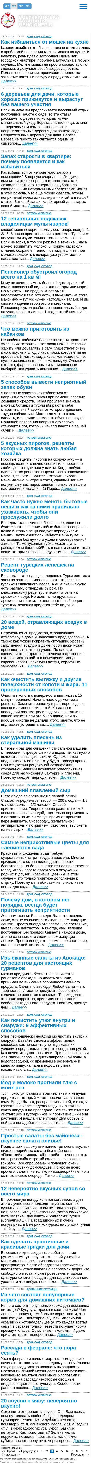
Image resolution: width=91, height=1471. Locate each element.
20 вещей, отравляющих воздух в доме (44, 624)
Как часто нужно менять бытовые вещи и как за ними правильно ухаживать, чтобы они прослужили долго (44, 509)
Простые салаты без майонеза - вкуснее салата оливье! (42, 1138)
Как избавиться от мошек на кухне (45, 42)
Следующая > (11, 1454)
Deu (28, 6)
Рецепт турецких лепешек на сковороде (37, 567)
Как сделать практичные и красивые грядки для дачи (35, 1244)
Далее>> (8, 81)
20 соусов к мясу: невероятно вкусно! (39, 1403)
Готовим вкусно (39, 213)
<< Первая (8, 1451)
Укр (7, 6)
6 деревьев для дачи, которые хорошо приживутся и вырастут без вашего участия (42, 99)
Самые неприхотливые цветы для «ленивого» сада (45, 845)
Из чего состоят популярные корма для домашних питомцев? (42, 1297)
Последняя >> (80, 1454)
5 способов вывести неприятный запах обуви (43, 384)
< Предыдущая (28, 1451)
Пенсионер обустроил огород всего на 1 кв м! (39, 274)
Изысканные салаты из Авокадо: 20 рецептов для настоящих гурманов (43, 963)
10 (87, 1451)
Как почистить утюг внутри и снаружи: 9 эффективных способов (38, 1025)
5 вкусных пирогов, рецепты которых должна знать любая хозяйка (39, 448)
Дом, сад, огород (39, 36)
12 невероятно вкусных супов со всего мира (43, 1191)
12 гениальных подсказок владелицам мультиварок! (35, 221)
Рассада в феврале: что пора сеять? (38, 1350)
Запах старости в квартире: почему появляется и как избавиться (36, 161)
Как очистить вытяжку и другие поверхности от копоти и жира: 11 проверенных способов (44, 684)
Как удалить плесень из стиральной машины (31, 740)
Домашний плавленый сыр (35, 790)
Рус (14, 6)
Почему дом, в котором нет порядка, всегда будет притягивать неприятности (35, 905)
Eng (21, 6)
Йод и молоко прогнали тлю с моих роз (39, 1085)
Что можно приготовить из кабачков (35, 331)
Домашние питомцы (42, 1289)
